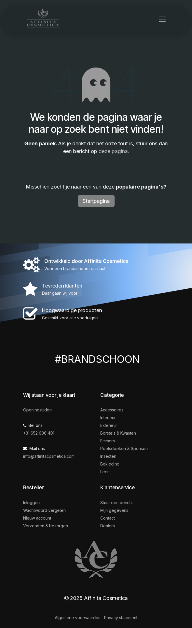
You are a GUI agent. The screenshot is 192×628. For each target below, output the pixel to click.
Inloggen (31, 502)
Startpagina (96, 201)
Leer (104, 471)
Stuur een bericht (116, 502)
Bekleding (109, 463)
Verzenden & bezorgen (45, 525)
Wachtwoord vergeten (44, 510)
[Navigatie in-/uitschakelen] (162, 19)
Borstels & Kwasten (118, 433)
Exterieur (108, 425)
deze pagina (113, 151)
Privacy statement (120, 617)
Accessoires (111, 409)
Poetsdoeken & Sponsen (124, 448)
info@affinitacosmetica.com (49, 456)
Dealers (107, 525)
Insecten (108, 456)
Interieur (108, 417)
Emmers (107, 440)
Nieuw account (37, 518)
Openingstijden (37, 409)
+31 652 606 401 (38, 433)
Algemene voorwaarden (78, 617)
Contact (107, 518)
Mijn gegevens (114, 510)
